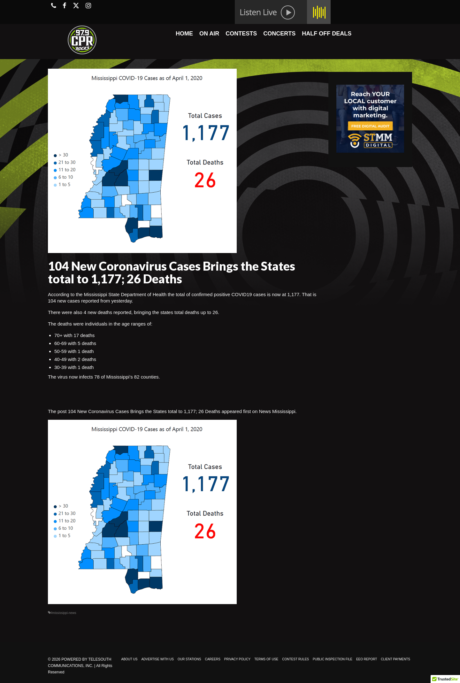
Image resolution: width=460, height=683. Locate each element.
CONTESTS (241, 33)
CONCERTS (279, 33)
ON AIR (209, 33)
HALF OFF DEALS (326, 33)
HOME (184, 33)
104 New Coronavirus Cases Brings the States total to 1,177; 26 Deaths (144, 411)
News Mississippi (277, 411)
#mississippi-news (63, 613)
